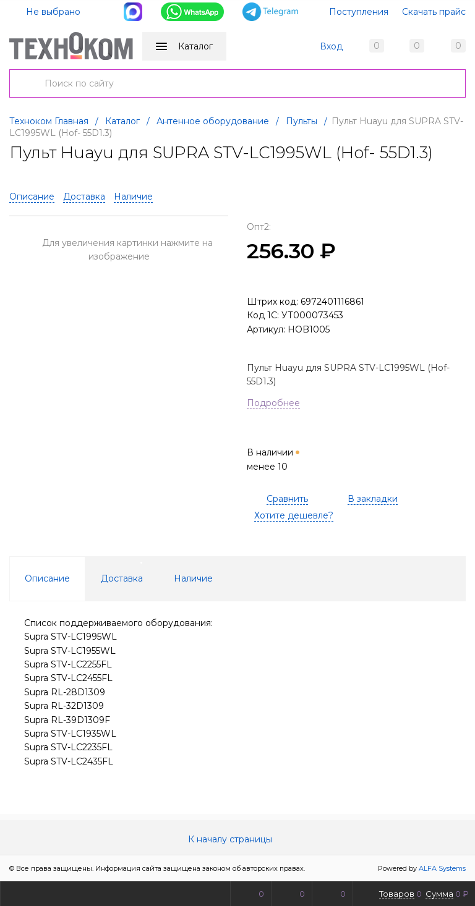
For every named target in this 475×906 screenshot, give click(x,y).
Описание (31, 196)
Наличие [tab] (193, 579)
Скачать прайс (434, 11)
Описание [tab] (47, 579)
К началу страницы (237, 839)
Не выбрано (45, 11)
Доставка (84, 196)
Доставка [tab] (122, 579)
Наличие (133, 196)
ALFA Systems (442, 868)
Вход (331, 46)
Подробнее (273, 403)
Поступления (358, 11)
